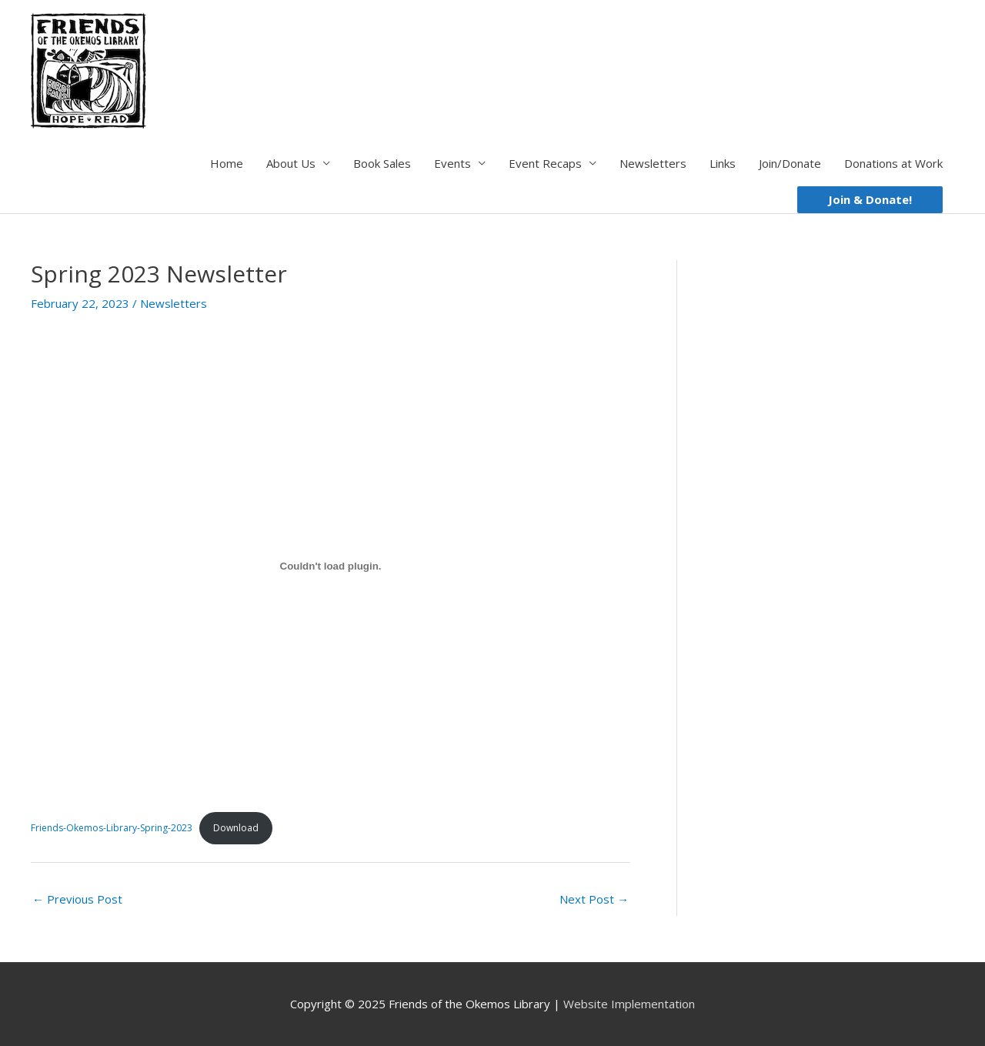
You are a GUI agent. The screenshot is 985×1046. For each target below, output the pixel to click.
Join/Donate (790, 163)
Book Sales (382, 163)
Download (236, 827)
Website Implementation (629, 1003)
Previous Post (77, 899)
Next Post (594, 899)
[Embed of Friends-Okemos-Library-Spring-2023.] (330, 566)
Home (226, 163)
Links (723, 163)
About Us (291, 163)
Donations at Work (893, 163)
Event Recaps (545, 163)
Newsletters (652, 163)
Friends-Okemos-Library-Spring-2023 (111, 827)
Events (452, 163)
